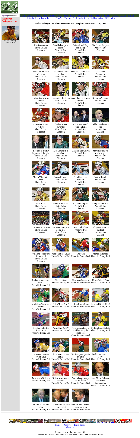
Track (91, 15)
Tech (45, 15)
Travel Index (79, 425)
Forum (131, 15)
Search (123, 15)
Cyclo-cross (82, 15)
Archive (67, 425)
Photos (99, 15)
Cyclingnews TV (27, 15)
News (39, 15)
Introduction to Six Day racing (89, 18)
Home (57, 425)
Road (60, 15)
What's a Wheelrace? (65, 18)
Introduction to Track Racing (40, 18)
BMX (72, 15)
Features (52, 15)
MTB (66, 15)
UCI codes (110, 18)
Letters (116, 15)
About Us (70, 427)
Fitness (107, 15)
